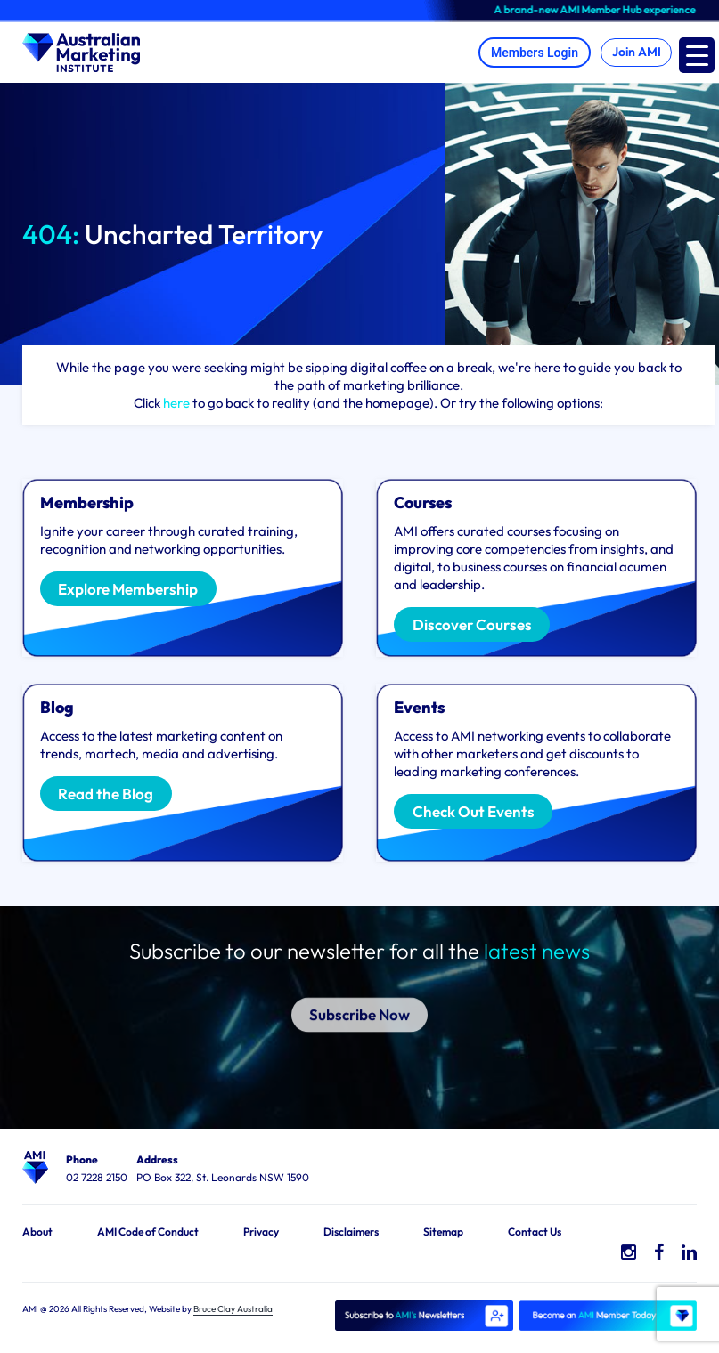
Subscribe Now (359, 998)
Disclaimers (351, 1231)
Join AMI (634, 53)
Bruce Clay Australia (233, 1309)
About (37, 1231)
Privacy (261, 1231)
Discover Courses (472, 624)
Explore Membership (129, 588)
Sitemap (443, 1231)
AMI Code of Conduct (148, 1231)
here (176, 402)
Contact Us (534, 1231)
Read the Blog (106, 793)
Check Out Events (474, 811)
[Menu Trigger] (697, 55)
